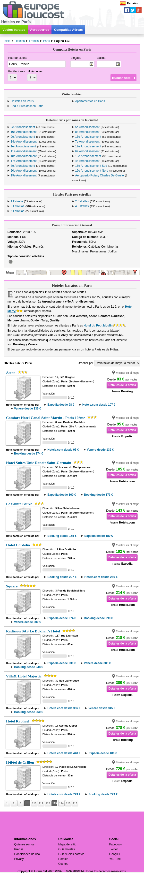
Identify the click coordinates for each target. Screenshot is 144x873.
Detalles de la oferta (122, 385)
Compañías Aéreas (68, 29)
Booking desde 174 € (28, 453)
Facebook (115, 844)
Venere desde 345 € (101, 708)
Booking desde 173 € (98, 494)
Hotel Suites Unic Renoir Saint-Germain (38, 463)
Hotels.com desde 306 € (63, 708)
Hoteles (63, 859)
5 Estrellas (17, 211)
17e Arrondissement (24, 161)
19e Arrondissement (24, 175)
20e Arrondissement (24, 170)
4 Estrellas (82, 206)
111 (41, 803)
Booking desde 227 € (61, 577)
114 (61, 803)
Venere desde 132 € (100, 449)
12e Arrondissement (88, 146)
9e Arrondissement (23, 136)
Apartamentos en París (90, 101)
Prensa (19, 849)
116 (75, 803)
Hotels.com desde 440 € (63, 753)
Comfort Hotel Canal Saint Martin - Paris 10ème (45, 418)
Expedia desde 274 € (61, 618)
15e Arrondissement (88, 136)
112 (48, 803)
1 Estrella (17, 201)
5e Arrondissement (87, 127)
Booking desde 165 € (61, 536)
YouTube (115, 859)
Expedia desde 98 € (60, 404)
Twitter (113, 849)
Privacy (19, 859)
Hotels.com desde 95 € (63, 449)
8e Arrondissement (87, 132)
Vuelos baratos (13, 29)
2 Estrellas (82, 201)
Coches (63, 863)
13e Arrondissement (88, 156)
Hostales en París (22, 101)
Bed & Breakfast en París (27, 106)
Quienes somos (24, 844)
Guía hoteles (66, 849)
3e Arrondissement (23, 165)
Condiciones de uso (27, 854)
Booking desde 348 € (28, 667)
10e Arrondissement (24, 132)
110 (34, 803)
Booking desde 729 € (102, 794)
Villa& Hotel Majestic (24, 676)
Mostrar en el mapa (127, 372)
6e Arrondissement (87, 151)
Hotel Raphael (17, 721)
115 (68, 803)
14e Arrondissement (24, 141)
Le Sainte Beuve (19, 504)
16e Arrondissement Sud (91, 165)
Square (11, 586)
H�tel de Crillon (20, 762)
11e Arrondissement (24, 151)
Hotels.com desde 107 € (98, 404)
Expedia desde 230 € (61, 663)
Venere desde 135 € (27, 408)
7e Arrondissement (87, 141)
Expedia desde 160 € (61, 494)
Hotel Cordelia (18, 545)
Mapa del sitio (67, 844)
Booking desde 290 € (98, 618)
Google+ (114, 854)
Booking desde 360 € (28, 712)
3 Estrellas (17, 206)
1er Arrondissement (23, 146)
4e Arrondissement (87, 161)
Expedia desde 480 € (102, 753)
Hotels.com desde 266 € (101, 577)
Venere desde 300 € (27, 622)
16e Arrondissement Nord (91, 170)
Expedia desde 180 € (99, 536)
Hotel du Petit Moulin (98, 325)
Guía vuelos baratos (71, 854)
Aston (11, 373)
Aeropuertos (39, 29)
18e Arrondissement (24, 156)
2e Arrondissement (23, 127)
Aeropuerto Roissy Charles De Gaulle (99, 175)
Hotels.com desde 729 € (63, 794)
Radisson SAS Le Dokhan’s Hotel (33, 631)
